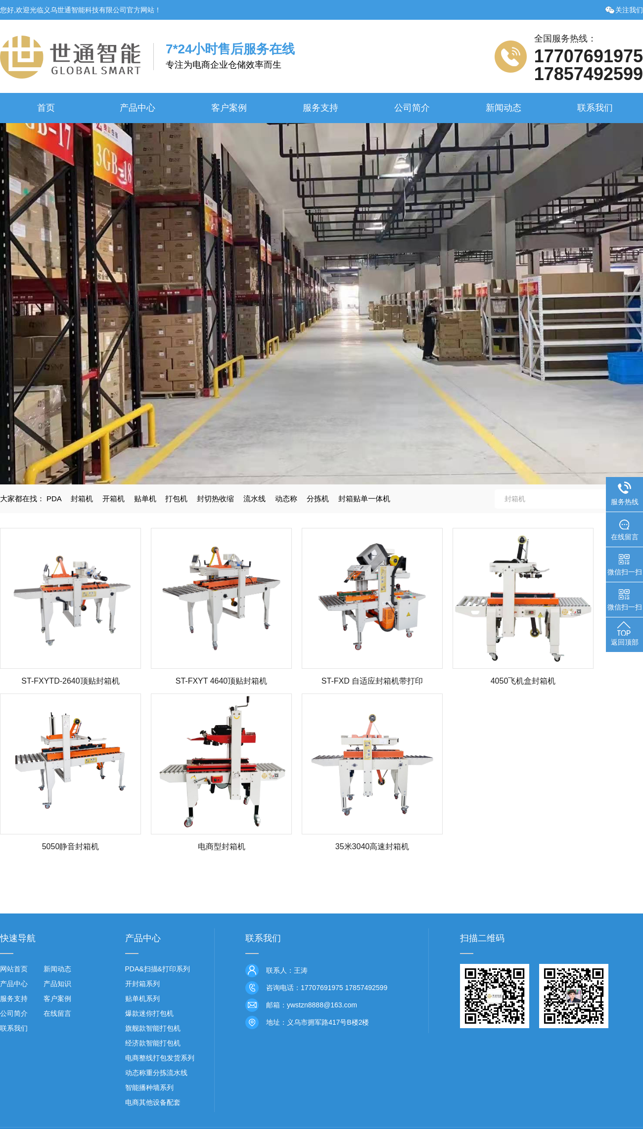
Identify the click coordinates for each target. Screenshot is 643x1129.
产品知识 (57, 984)
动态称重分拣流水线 (156, 1073)
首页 (46, 108)
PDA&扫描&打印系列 (157, 969)
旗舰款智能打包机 (153, 1028)
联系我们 (595, 108)
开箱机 (113, 498)
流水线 (254, 498)
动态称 (286, 498)
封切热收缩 (215, 498)
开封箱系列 (142, 984)
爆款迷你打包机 (149, 1013)
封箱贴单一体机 (364, 498)
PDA (53, 498)
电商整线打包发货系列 (159, 1058)
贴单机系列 (142, 998)
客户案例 (229, 108)
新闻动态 (503, 108)
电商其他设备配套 (153, 1102)
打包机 (176, 498)
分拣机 (318, 498)
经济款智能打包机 (153, 1043)
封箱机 (82, 498)
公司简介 (412, 108)
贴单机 (145, 498)
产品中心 (137, 108)
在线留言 (57, 1013)
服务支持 (320, 108)
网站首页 (14, 969)
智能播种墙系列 (149, 1087)
